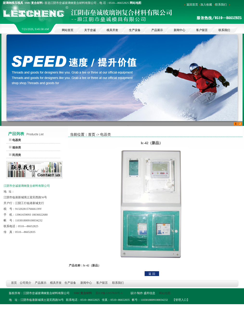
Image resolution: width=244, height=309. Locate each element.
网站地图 (135, 3)
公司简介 (25, 282)
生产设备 (70, 282)
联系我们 (221, 4)
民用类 (16, 155)
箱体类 (16, 147)
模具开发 (56, 282)
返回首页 (192, 4)
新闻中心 (86, 282)
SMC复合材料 (83, 293)
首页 (14, 282)
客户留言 (102, 282)
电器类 (16, 140)
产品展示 (40, 282)
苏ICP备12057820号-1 (109, 293)
